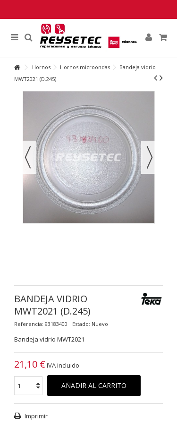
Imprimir (35, 416)
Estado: (81, 323)
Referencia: (28, 323)
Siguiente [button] (149, 157)
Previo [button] (27, 157)
